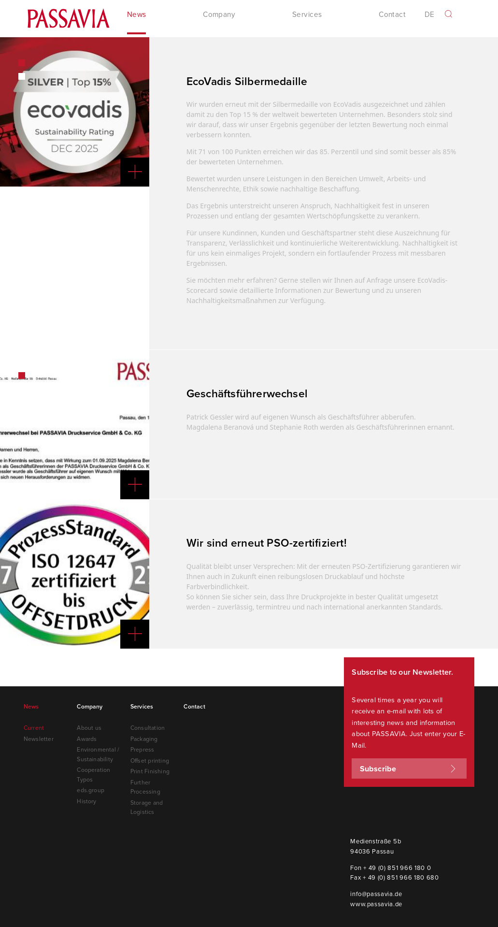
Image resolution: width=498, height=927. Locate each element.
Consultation (147, 727)
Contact (392, 16)
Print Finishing (150, 770)
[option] (74, 111)
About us (89, 727)
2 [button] (22, 75)
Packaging (144, 738)
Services (142, 705)
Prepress (142, 748)
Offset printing (149, 759)
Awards (87, 738)
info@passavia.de (376, 892)
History (86, 800)
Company (89, 705)
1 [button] (22, 61)
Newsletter (39, 738)
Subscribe (409, 767)
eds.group (90, 789)
